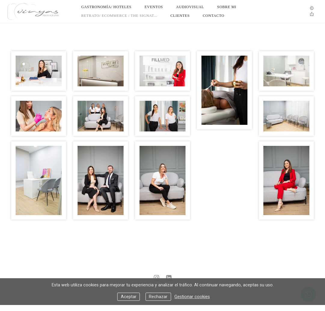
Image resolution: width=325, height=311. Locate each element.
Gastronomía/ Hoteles (106, 7)
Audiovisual (190, 7)
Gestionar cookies (192, 296)
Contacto (213, 16)
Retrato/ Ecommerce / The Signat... (119, 16)
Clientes (180, 16)
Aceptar (128, 296)
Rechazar (158, 296)
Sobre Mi (226, 7)
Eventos (154, 7)
